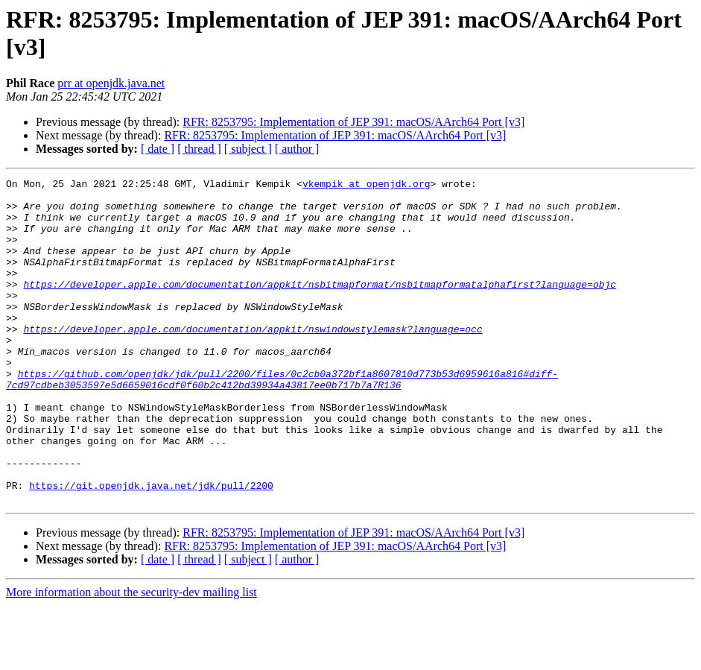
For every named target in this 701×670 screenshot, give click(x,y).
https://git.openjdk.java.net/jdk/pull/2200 (151, 547)
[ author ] (297, 148)
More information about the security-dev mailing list (131, 657)
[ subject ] (248, 148)
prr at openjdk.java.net (111, 83)
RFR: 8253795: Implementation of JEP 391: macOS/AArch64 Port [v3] (353, 122)
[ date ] (157, 148)
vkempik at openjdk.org (366, 185)
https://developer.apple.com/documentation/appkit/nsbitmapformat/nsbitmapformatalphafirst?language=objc (319, 306)
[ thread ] (199, 148)
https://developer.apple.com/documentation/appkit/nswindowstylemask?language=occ (252, 360)
